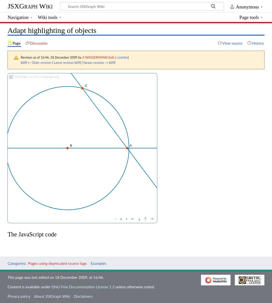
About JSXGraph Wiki (52, 296)
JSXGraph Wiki (30, 6)
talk (111, 57)
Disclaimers (83, 296)
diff (23, 63)
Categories (16, 263)
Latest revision (64, 63)
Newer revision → (95, 63)
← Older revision (39, 63)
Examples (98, 263)
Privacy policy (18, 296)
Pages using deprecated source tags (57, 263)
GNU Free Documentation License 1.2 (83, 287)
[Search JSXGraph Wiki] (142, 6)
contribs (122, 57)
